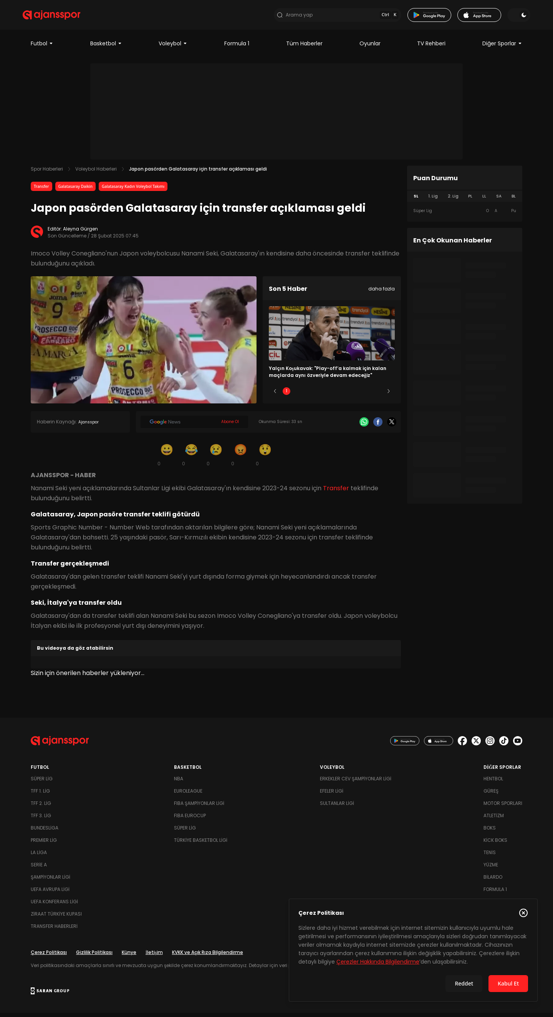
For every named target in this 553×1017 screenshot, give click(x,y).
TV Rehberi (431, 47)
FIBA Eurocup (190, 819)
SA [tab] (499, 200)
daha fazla (381, 293)
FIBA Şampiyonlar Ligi (199, 807)
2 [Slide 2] (309, 395)
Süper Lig (42, 783)
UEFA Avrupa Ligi (50, 893)
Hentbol (493, 783)
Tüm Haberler (304, 47)
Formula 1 (236, 47)
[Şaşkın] (265, 458)
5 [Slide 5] (377, 395)
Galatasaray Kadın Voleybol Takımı (133, 190)
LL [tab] (484, 200)
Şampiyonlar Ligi (50, 881)
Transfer (41, 190)
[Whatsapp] (364, 426)
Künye (129, 956)
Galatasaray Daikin (75, 190)
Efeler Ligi (331, 795)
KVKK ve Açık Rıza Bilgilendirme (207, 956)
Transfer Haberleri (54, 930)
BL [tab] (514, 200)
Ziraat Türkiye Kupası (56, 918)
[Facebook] (377, 426)
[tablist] (464, 200)
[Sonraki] (389, 395)
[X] (391, 426)
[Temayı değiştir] (510, 17)
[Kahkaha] (191, 458)
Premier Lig (44, 844)
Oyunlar (370, 47)
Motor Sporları (502, 807)
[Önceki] (275, 395)
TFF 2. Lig (41, 807)
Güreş (490, 795)
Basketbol (106, 47)
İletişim (154, 956)
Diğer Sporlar (502, 47)
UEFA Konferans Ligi (54, 906)
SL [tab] (416, 200)
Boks (489, 832)
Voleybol (173, 47)
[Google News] (194, 426)
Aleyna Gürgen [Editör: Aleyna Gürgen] (80, 233)
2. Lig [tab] (453, 200)
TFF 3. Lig (41, 819)
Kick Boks (495, 844)
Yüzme (490, 869)
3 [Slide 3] (332, 395)
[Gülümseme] (166, 458)
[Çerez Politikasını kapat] (523, 912)
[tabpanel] (464, 215)
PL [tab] (470, 200)
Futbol (42, 47)
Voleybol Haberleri (96, 173)
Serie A (39, 869)
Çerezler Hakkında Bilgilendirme (377, 962)
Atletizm (493, 819)
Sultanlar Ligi (337, 807)
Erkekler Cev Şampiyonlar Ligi (355, 783)
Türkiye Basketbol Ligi (200, 844)
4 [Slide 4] (354, 395)
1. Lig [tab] (433, 200)
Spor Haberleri (47, 173)
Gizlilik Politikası (94, 956)
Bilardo (492, 881)
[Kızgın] (240, 458)
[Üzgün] (216, 458)
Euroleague (188, 795)
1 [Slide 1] (286, 395)
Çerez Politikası (49, 956)
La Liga (39, 856)
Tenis (489, 856)
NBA (178, 783)
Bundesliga (44, 832)
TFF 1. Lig (40, 795)
